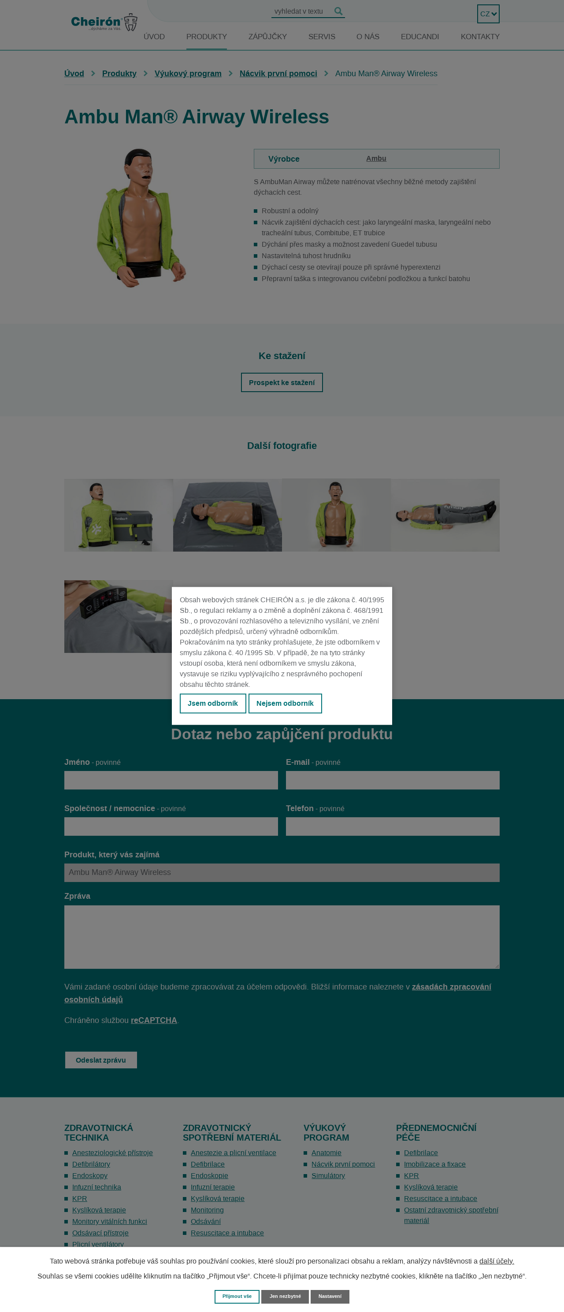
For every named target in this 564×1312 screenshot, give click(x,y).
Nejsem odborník (295, 705)
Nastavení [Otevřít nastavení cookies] (335, 1296)
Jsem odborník (216, 705)
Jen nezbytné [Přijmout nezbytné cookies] (286, 1296)
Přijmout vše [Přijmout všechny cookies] (232, 1296)
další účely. (496, 1260)
